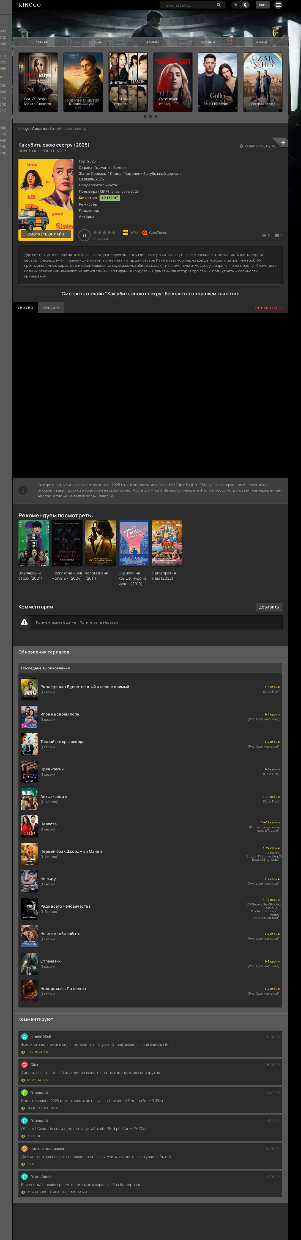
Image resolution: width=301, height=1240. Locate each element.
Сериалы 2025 (91, 178)
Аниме (261, 41)
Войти (259, 4)
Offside (31, 1135)
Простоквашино (40, 1107)
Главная (41, 41)
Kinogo (23, 128)
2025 (91, 160)
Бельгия (120, 166)
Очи (27, 1163)
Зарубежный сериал (161, 172)
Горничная (34, 1051)
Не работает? (269, 307)
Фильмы (96, 41)
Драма (115, 172)
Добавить (269, 606)
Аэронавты (35, 1079)
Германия (102, 166)
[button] (145, 115)
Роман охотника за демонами (54, 1191)
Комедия (132, 172)
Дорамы (207, 41)
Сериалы (151, 41)
